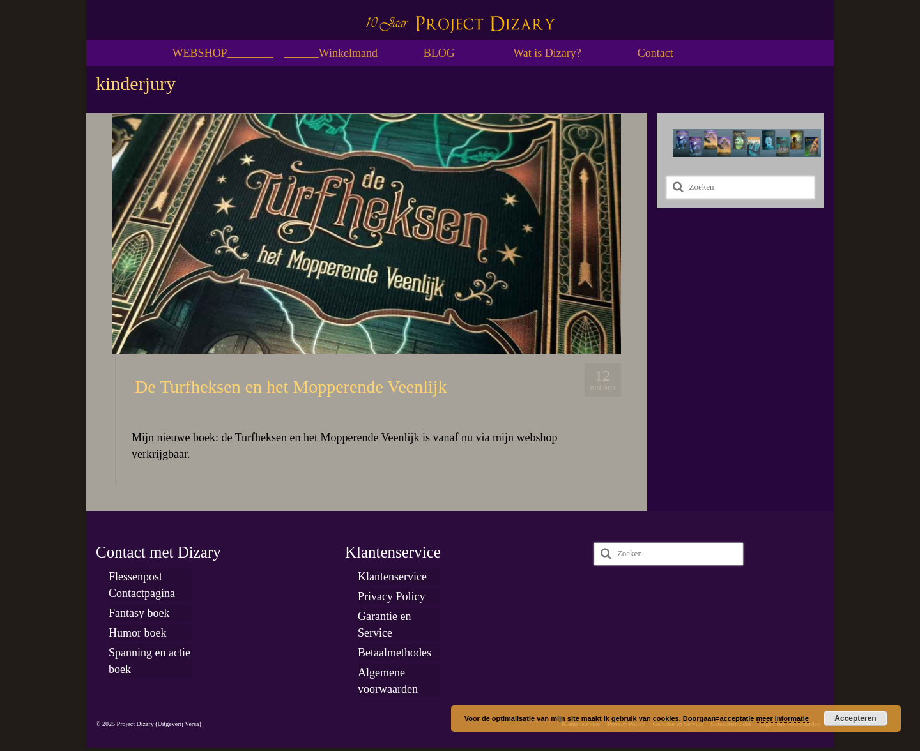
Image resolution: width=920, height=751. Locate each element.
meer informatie (782, 718)
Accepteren (855, 718)
